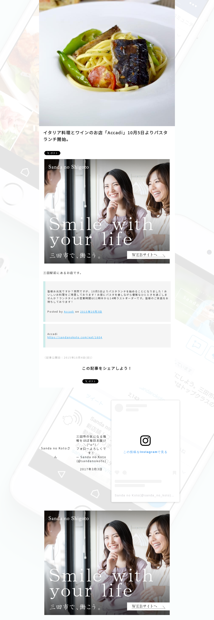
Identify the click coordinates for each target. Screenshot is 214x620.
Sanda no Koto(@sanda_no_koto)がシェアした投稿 (156, 495)
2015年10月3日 (91, 311)
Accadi (69, 311)
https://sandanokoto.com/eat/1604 (74, 337)
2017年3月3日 (91, 469)
